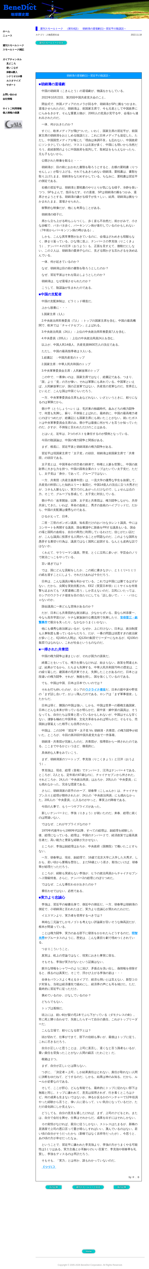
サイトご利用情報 (12, 108)
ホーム (6, 31)
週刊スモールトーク (13, 45)
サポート (11, 84)
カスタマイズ (13, 80)
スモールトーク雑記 (13, 49)
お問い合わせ (10, 94)
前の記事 (121, 1187)
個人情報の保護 (11, 112)
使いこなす (12, 67)
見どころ (11, 63)
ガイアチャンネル (12, 59)
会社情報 (7, 99)
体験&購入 (11, 72)
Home (89, 1251)
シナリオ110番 (14, 76)
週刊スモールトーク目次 (51, 42)
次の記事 (53, 1187)
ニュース (7, 35)
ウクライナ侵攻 (95, 689)
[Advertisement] (65, 58)
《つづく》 (49, 1166)
